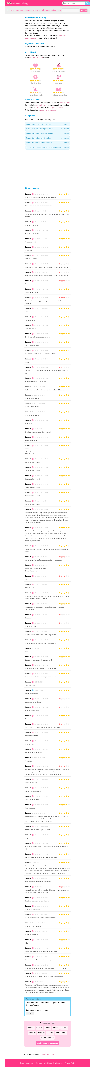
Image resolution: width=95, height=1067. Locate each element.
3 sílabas (41, 1032)
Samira (60, 107)
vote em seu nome (36, 58)
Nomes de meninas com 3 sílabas (47, 138)
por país (50, 1032)
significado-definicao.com (53, 1063)
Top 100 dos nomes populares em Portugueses (47, 147)
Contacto (39, 1063)
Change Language (26, 1063)
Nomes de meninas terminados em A (47, 133)
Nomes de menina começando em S (47, 129)
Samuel (67, 103)
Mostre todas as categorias (47, 1043)
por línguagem (60, 1032)
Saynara (53, 107)
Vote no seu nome (47, 1055)
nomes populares (47, 1037)
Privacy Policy (70, 1063)
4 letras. (39, 1028)
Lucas (45, 105)
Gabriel (39, 105)
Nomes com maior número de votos (47, 143)
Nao (61, 103)
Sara (65, 107)
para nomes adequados (47, 110)
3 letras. (31, 1028)
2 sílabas (32, 1032)
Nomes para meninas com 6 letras (47, 124)
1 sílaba (64, 1028)
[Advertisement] (13, 44)
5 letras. (47, 1028)
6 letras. (56, 1028)
